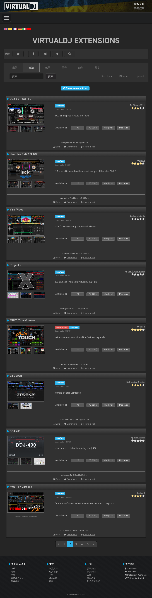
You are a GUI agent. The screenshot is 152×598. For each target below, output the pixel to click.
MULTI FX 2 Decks (21, 486)
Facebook (131, 568)
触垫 (80, 67)
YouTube (130, 571)
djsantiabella (138, 216)
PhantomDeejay (137, 382)
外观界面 (15, 581)
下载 (13, 568)
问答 (51, 575)
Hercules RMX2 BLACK (24, 154)
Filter (123, 76)
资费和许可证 (17, 578)
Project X (15, 265)
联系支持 (53, 568)
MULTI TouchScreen (22, 320)
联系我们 (91, 571)
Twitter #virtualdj (134, 578)
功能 (13, 575)
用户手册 (53, 571)
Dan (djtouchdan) (136, 271)
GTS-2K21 (16, 375)
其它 (97, 67)
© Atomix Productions (76, 595)
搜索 (50, 76)
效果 (47, 67)
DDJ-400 (15, 431)
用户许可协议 (93, 581)
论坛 (51, 581)
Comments (72, 147)
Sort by (106, 76)
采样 (64, 67)
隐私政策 (91, 578)
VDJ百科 (53, 578)
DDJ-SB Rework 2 (20, 98)
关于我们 (91, 568)
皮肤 (31, 67)
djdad (142, 160)
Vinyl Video (16, 209)
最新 (14, 67)
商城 (13, 571)
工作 (89, 575)
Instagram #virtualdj (136, 575)
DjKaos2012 (139, 105)
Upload (140, 76)
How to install (89, 147)
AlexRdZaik (139, 437)
